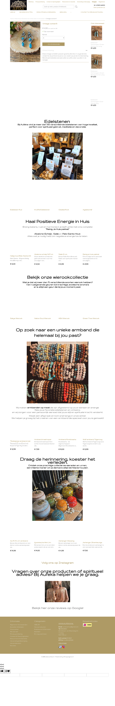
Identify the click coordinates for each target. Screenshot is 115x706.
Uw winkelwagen (99, 5)
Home (12, 18)
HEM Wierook (64, 318)
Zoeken (75, 6)
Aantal (44, 34)
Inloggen (94, 2)
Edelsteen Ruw (16, 210)
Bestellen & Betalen (17, 627)
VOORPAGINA (22, 2)
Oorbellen (41, 18)
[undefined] (7, 671)
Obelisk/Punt (64, 210)
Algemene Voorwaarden (18, 624)
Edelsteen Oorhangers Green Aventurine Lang (97, 44)
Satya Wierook (16, 318)
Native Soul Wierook (42, 318)
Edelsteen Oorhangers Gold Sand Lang (97, 101)
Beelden (63, 12)
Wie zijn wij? (14, 631)
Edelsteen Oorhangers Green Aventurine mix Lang (97, 72)
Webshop (30, 2)
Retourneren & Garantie (68, 2)
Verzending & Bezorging (83, 2)
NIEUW (12, 12)
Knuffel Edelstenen (42, 210)
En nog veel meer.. (40, 634)
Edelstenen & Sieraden (46, 12)
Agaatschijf (87, 210)
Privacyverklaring (40, 2)
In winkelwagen (54, 44)
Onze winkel (14, 629)
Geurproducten (26, 12)
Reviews (13, 645)
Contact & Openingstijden (53, 2)
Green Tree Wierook (91, 318)
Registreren (102, 2)
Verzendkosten (15, 643)
